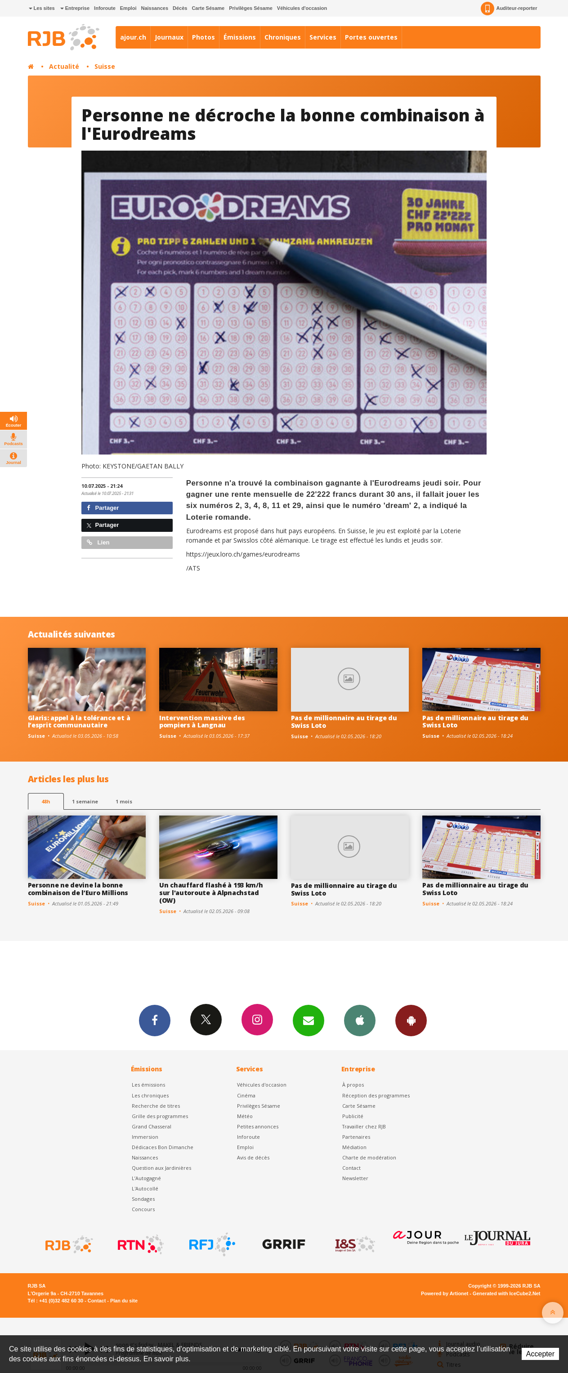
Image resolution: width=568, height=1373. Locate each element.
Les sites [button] (42, 8)
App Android (411, 1020)
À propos (353, 1085)
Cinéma (246, 1095)
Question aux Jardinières (161, 1168)
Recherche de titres (156, 1106)
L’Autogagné (146, 1178)
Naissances (154, 8)
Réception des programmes (376, 1095)
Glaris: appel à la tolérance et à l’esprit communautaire (79, 721)
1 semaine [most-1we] (85, 801)
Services (322, 37)
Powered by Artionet (444, 1293)
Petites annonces (257, 1126)
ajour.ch (133, 37)
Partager (103, 507)
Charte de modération (369, 1157)
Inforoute (105, 8)
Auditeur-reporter (509, 8)
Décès (180, 8)
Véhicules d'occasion (302, 8)
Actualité (64, 66)
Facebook (154, 1020)
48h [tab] (45, 801)
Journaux (169, 37)
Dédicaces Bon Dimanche (162, 1147)
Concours (143, 1209)
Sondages (143, 1199)
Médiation (354, 1147)
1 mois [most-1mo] (124, 801)
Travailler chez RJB (364, 1126)
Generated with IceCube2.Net (506, 1293)
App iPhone (360, 1020)
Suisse (104, 66)
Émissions (240, 37)
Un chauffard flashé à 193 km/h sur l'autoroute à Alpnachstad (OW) (211, 893)
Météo (245, 1116)
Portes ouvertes (371, 37)
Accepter (540, 1354)
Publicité (352, 1116)
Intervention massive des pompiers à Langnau (202, 721)
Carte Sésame (208, 8)
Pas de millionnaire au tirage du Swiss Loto (344, 721)
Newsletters (308, 1020)
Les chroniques (150, 1095)
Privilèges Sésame (251, 8)
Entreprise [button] (74, 8)
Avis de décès (253, 1157)
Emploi (128, 8)
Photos (203, 37)
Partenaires (356, 1137)
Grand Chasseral (151, 1126)
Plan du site (124, 1300)
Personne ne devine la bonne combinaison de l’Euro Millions (78, 889)
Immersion (145, 1137)
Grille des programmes (160, 1116)
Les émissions (148, 1085)
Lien (98, 542)
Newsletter (355, 1178)
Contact (351, 1168)
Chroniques (282, 37)
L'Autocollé (145, 1188)
